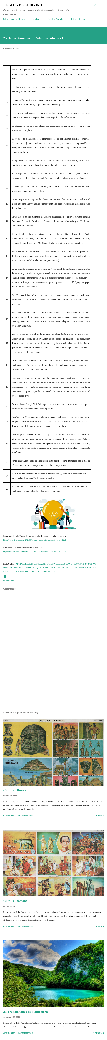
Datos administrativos (46, 564)
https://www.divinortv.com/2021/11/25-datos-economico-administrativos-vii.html (35, 552)
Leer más (98, 816)
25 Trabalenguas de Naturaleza (25, 1011)
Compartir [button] (9, 581)
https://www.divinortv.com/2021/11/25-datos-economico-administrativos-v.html (34, 540)
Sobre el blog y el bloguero (14, 19)
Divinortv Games (77, 19)
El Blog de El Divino (22, 5)
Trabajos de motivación (42, 572)
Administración (24, 564)
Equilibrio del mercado (48, 568)
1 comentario (25, 816)
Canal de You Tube (55, 19)
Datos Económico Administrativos (77, 564)
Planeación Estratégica (75, 568)
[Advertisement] (53, 683)
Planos (93, 568)
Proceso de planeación (15, 572)
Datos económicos (13, 568)
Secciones (36, 19)
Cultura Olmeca (14, 790)
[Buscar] (95, 5)
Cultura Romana (15, 901)
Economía (29, 568)
